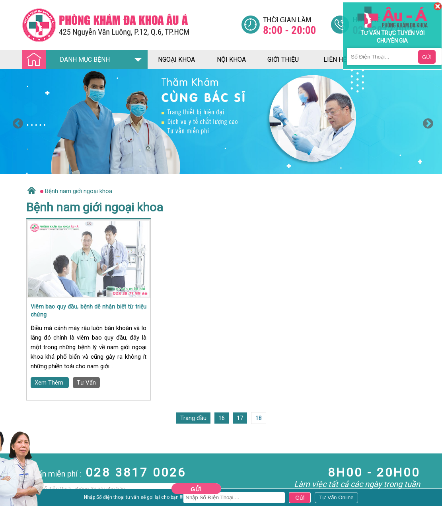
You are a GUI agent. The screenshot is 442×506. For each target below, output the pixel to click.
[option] (221, 121)
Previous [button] (16, 122)
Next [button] (426, 122)
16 (221, 418)
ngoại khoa (176, 59)
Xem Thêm (50, 382)
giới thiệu (283, 59)
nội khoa (231, 59)
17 (240, 418)
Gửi (196, 489)
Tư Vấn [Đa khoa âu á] (86, 382)
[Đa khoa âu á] (131, 25)
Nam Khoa (13, 494)
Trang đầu (193, 418)
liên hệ (335, 59)
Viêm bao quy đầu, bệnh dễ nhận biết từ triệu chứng (88, 310)
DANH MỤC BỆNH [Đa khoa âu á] (68, 60)
